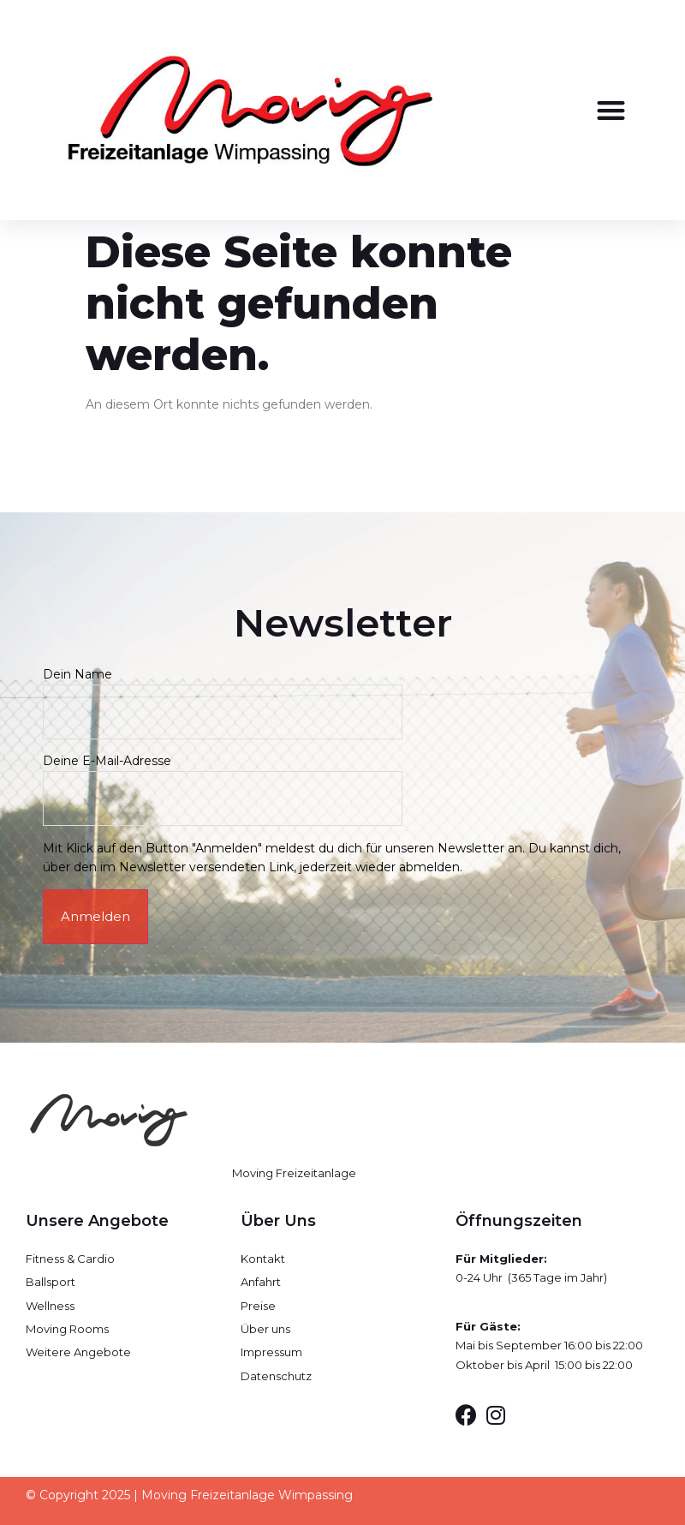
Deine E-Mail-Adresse (222, 779)
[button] (611, 110)
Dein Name (222, 693)
